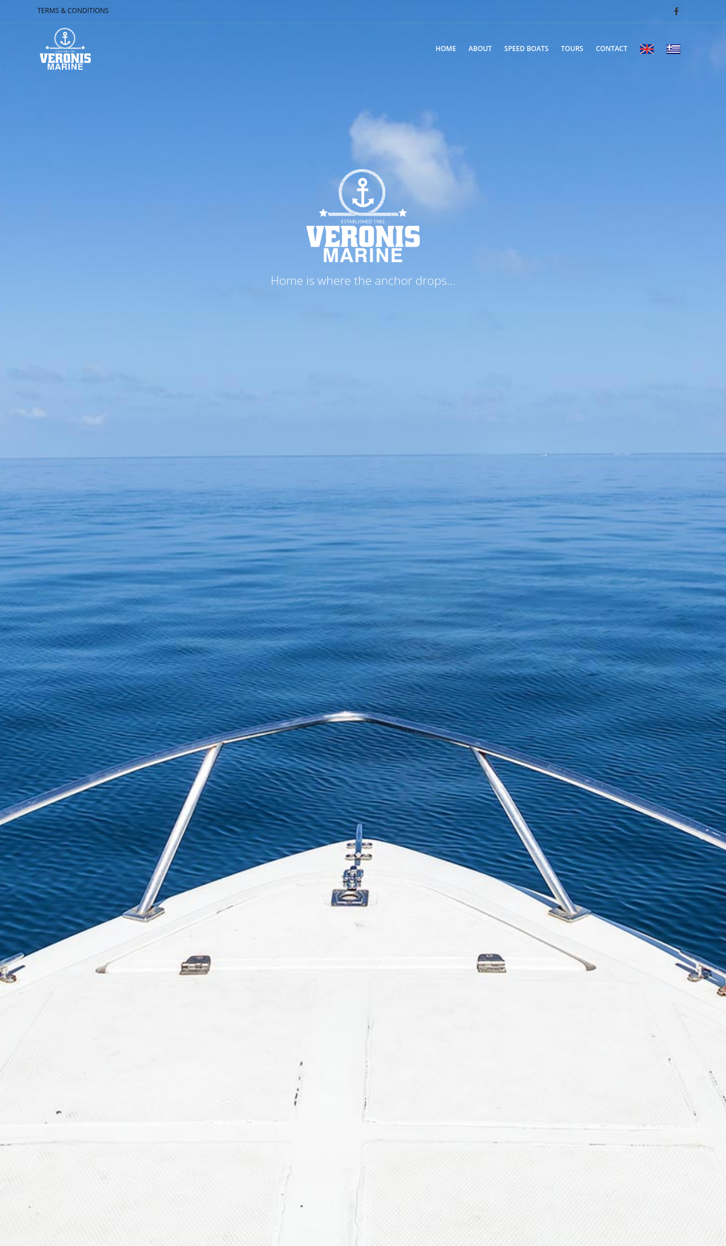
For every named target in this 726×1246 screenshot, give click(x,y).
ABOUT (480, 48)
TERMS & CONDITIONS (73, 10)
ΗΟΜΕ (446, 48)
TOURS (572, 48)
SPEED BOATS (526, 48)
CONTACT (611, 48)
